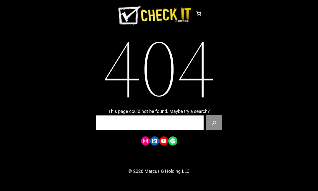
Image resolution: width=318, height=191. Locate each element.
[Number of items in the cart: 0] (198, 13)
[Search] (214, 122)
